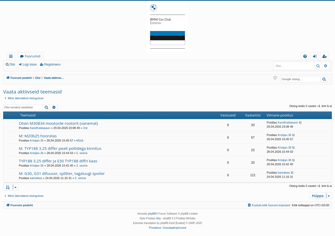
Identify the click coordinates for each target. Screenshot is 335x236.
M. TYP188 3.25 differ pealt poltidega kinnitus (60, 148)
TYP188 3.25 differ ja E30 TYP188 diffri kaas (58, 160)
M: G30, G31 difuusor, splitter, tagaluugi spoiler (62, 173)
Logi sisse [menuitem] (316, 57)
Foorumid (32, 56)
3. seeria (81, 165)
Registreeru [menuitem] (325, 57)
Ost (85, 127)
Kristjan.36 (36, 140)
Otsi (12, 64)
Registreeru (52, 64)
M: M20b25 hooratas (38, 135)
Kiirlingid (12, 57)
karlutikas (36, 178)
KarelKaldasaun (40, 127)
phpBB (152, 213)
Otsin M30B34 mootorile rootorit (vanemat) (58, 123)
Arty (158, 218)
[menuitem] (305, 56)
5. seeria (81, 153)
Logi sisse (30, 64)
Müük (79, 140)
